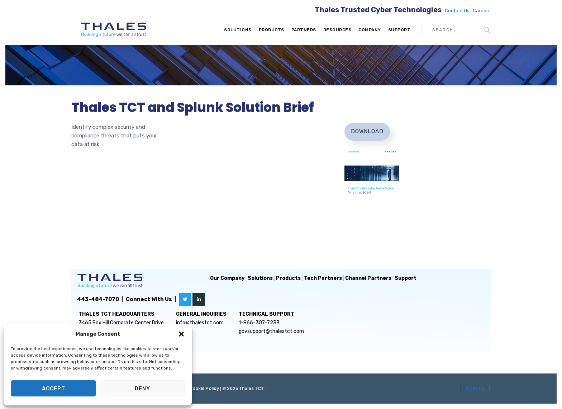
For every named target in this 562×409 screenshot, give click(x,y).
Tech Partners (323, 278)
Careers (482, 10)
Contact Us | (459, 10)
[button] (181, 334)
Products (271, 29)
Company (369, 29)
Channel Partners (368, 278)
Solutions (238, 29)
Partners (303, 29)
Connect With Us (149, 299)
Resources (337, 29)
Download (367, 131)
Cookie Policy (204, 388)
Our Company (227, 278)
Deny (142, 388)
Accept (53, 388)
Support (399, 29)
